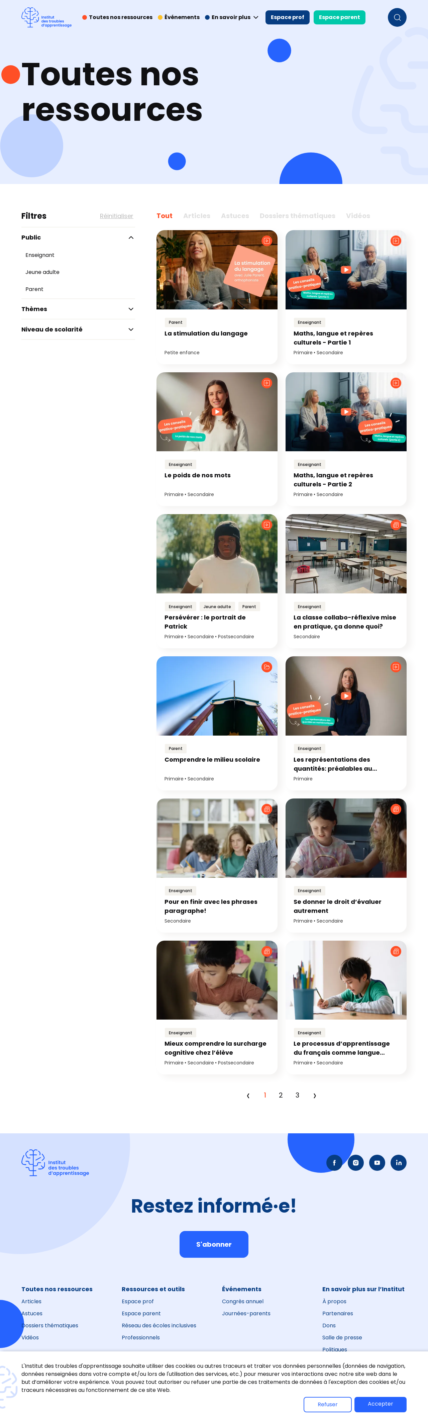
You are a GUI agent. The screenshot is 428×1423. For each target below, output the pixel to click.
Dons (329, 1325)
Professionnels (141, 1337)
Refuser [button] (328, 1404)
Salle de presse (342, 1337)
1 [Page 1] (265, 1095)
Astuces (31, 1313)
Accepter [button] (380, 1404)
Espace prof (287, 17)
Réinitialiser (116, 216)
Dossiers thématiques (49, 1325)
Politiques (334, 1349)
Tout (164, 215)
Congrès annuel (242, 1301)
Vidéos (30, 1337)
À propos (334, 1301)
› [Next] (315, 1095)
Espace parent (339, 17)
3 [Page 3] (297, 1095)
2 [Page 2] (281, 1095)
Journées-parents (246, 1313)
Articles (31, 1301)
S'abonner (214, 1244)
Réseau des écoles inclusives (159, 1325)
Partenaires (337, 1313)
